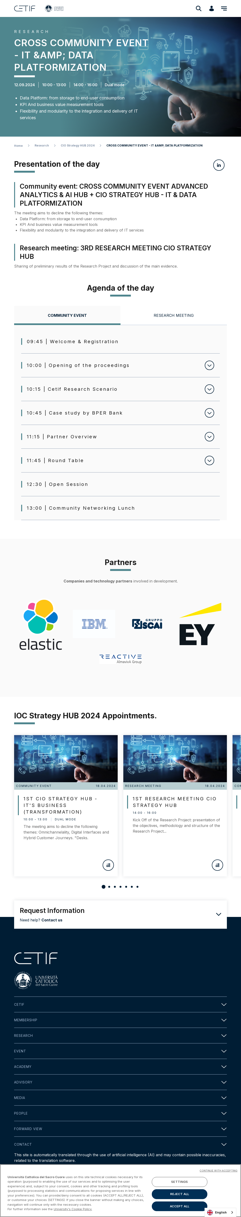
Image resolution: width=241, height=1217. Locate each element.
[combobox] (220, 1212)
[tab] (67, 315)
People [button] (120, 1113)
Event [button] (120, 1051)
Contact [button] (120, 1144)
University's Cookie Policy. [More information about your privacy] (73, 1209)
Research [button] (120, 1035)
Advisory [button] (120, 1082)
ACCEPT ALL (179, 1206)
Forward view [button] (120, 1129)
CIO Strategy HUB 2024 (78, 145)
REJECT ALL (179, 1194)
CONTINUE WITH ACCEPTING (218, 1170)
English (217, 1212)
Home (18, 145)
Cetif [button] (120, 1004)
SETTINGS (179, 1182)
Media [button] (120, 1098)
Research (42, 145)
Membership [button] (120, 1020)
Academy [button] (120, 1067)
